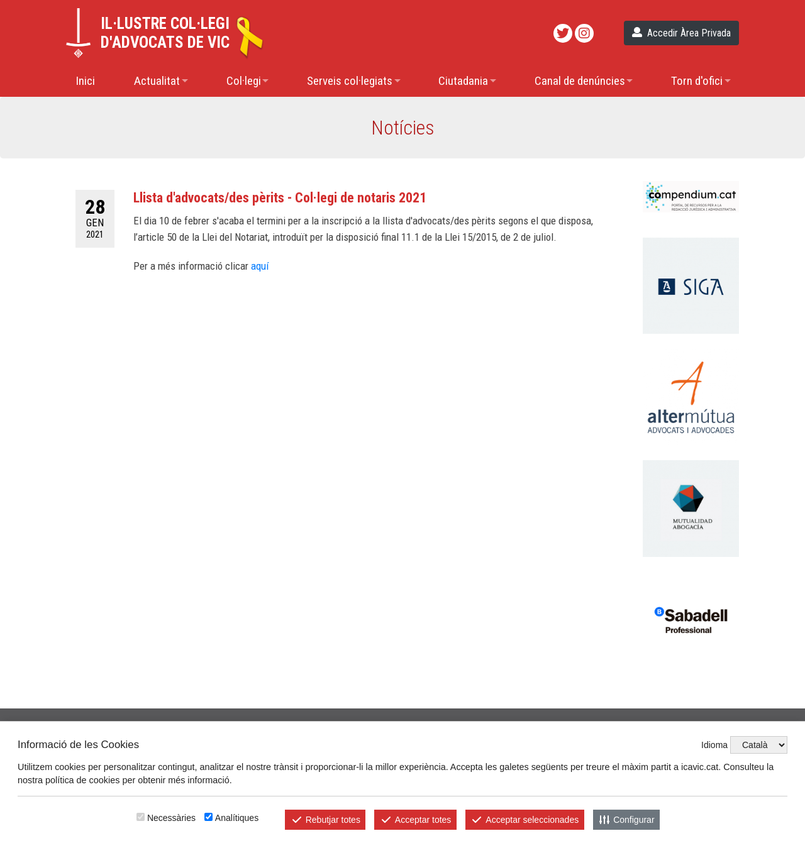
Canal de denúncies (580, 81)
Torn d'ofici (697, 81)
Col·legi (243, 81)
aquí (260, 266)
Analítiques (236, 818)
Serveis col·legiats (349, 81)
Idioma (714, 745)
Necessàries (171, 818)
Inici (85, 81)
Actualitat (157, 81)
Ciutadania (463, 81)
